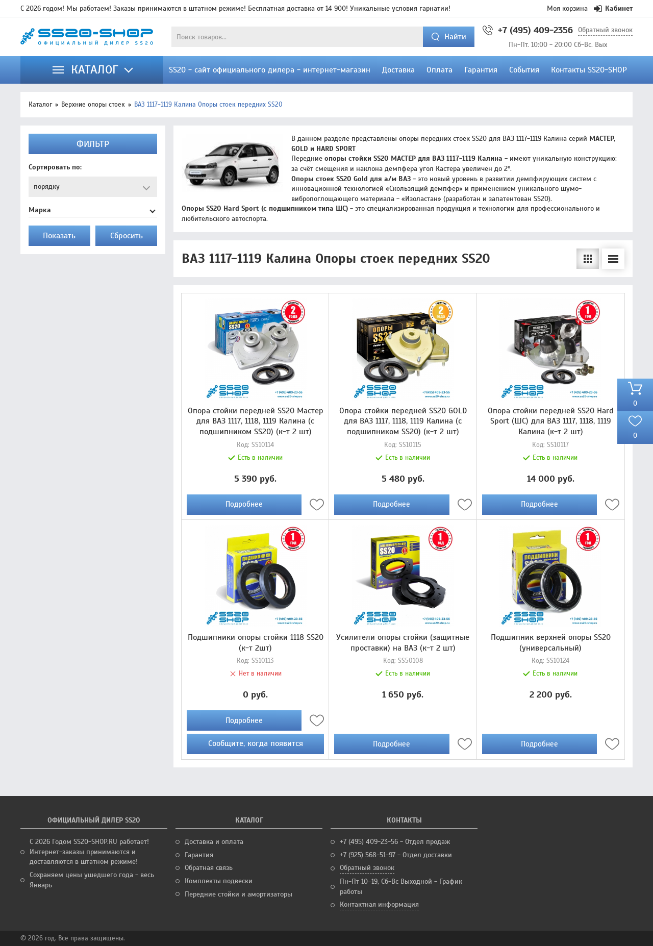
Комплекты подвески (219, 881)
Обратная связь (209, 867)
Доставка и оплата (214, 841)
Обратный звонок (605, 30)
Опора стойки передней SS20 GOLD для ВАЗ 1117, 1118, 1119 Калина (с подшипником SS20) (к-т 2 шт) (403, 421)
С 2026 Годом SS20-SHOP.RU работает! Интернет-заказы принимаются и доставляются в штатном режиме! (89, 851)
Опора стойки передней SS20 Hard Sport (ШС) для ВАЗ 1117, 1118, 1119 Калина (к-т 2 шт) (551, 421)
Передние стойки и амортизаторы (238, 894)
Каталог (40, 105)
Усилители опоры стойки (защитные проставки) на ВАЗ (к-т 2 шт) (402, 642)
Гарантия (199, 855)
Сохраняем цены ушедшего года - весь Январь (92, 879)
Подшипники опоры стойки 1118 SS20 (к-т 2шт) (255, 642)
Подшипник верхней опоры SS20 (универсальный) (551, 642)
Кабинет (613, 8)
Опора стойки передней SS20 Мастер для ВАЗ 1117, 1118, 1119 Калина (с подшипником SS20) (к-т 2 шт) (255, 421)
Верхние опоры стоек (93, 105)
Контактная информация (379, 904)
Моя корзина (567, 8)
